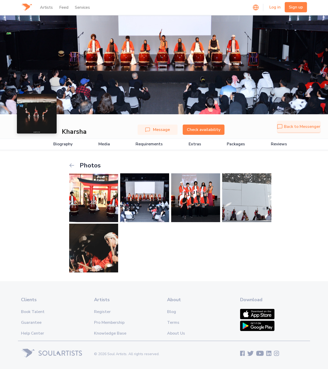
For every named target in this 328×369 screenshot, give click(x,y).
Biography (63, 144)
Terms (173, 322)
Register (102, 311)
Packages (236, 144)
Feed (63, 7)
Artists (46, 7)
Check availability (203, 130)
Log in (275, 7)
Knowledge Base (110, 333)
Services (82, 7)
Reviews (279, 144)
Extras (195, 144)
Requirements (149, 144)
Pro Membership (109, 322)
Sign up (296, 7)
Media (104, 144)
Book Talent (33, 311)
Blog (171, 311)
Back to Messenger (298, 126)
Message (157, 130)
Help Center (32, 333)
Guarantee (31, 322)
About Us (176, 333)
